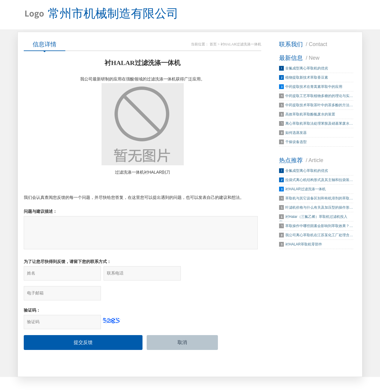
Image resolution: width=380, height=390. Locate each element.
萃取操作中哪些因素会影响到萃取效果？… (319, 226)
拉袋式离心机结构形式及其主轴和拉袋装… (319, 180)
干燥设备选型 (296, 142)
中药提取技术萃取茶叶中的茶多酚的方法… (319, 105)
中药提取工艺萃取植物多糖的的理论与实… (319, 96)
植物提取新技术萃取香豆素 (306, 78)
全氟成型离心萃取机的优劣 (306, 68)
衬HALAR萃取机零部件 (303, 244)
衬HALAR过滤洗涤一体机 (305, 189)
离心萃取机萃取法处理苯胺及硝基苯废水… (319, 124)
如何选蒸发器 (296, 133)
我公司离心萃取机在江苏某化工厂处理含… (319, 235)
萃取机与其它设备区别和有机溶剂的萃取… (319, 198)
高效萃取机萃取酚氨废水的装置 (310, 114)
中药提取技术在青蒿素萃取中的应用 (313, 87)
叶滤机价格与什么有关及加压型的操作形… (319, 208)
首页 (213, 44)
